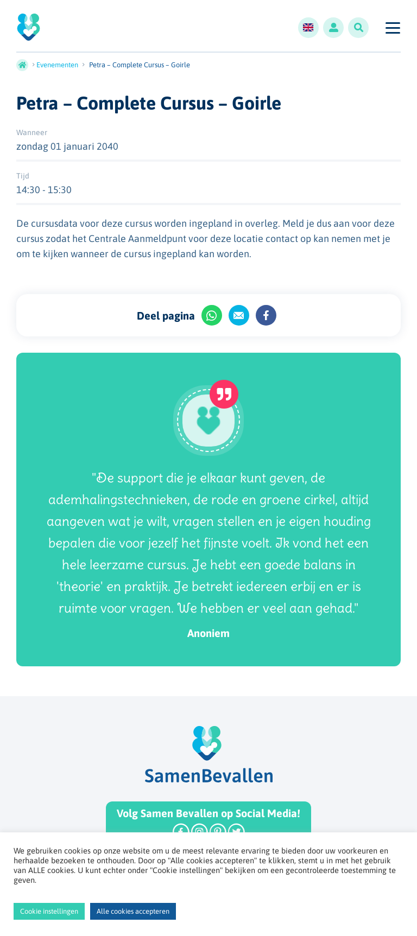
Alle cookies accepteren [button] (133, 911)
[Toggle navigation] (392, 27)
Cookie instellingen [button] (49, 911)
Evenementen (57, 65)
